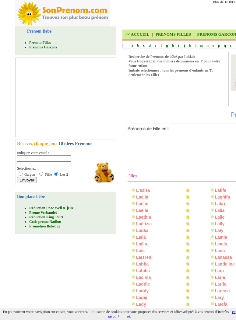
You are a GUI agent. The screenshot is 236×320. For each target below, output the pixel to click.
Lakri (220, 203)
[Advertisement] (62, 97)
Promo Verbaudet (43, 212)
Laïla (141, 237)
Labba (142, 264)
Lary (219, 297)
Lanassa (223, 257)
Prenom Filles (40, 42)
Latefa (221, 304)
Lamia (221, 237)
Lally (220, 223)
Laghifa (222, 197)
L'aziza (143, 190)
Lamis (221, 243)
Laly (219, 230)
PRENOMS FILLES (173, 34)
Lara (219, 270)
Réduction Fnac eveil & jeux (51, 208)
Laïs (140, 250)
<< (137, 34)
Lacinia (143, 277)
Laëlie (142, 203)
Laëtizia (144, 223)
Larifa (221, 284)
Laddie (143, 284)
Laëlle (142, 210)
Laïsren (143, 257)
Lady (141, 304)
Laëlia (142, 197)
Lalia (220, 210)
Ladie (141, 297)
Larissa (222, 290)
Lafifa (220, 190)
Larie (220, 277)
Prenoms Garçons (43, 47)
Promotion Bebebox (44, 226)
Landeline (225, 264)
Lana (220, 250)
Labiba (143, 270)
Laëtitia (143, 217)
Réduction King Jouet (46, 217)
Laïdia (142, 230)
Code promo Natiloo (45, 222)
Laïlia (141, 243)
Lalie (220, 217)
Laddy (142, 290)
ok (129, 316)
